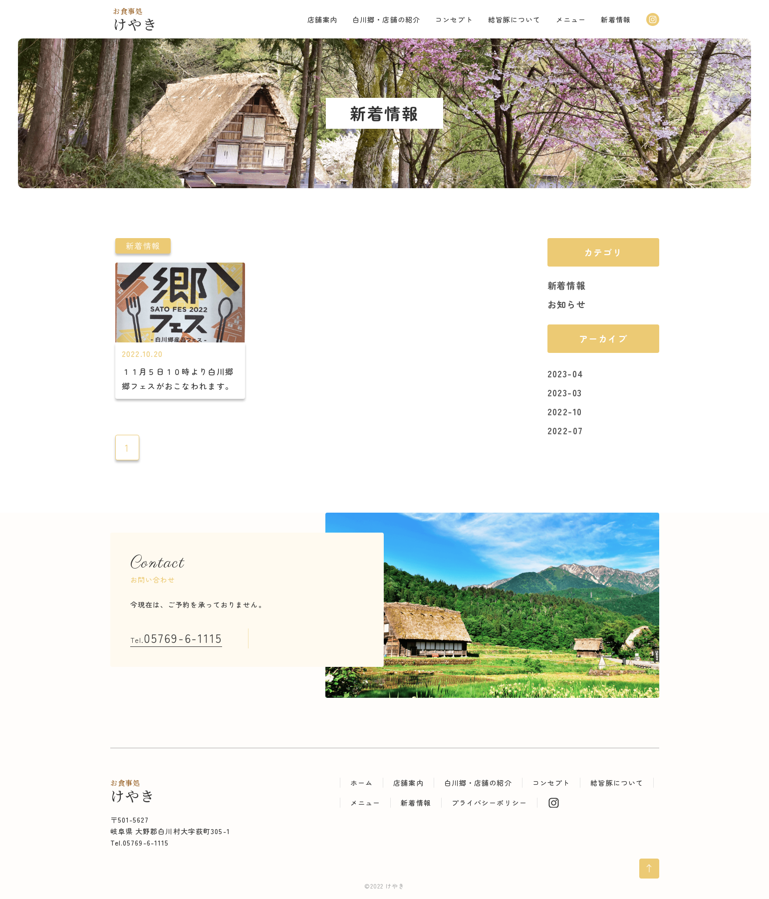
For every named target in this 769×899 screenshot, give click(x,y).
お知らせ (566, 304)
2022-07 (565, 430)
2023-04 (565, 373)
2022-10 (564, 411)
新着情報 (566, 285)
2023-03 (564, 392)
